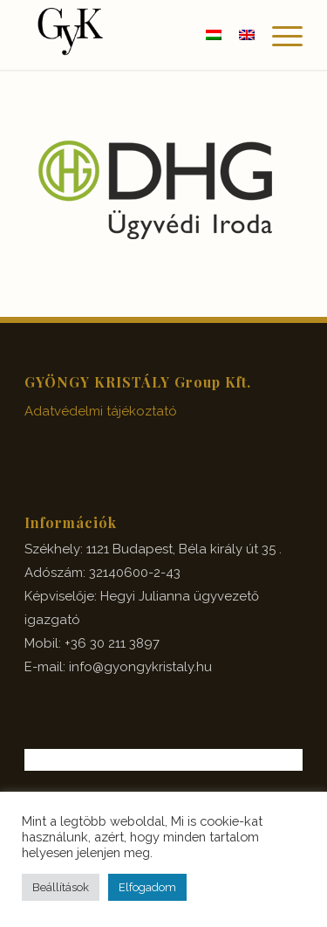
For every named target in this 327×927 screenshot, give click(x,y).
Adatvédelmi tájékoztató (100, 411)
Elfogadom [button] (147, 887)
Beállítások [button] (60, 887)
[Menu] (279, 35)
